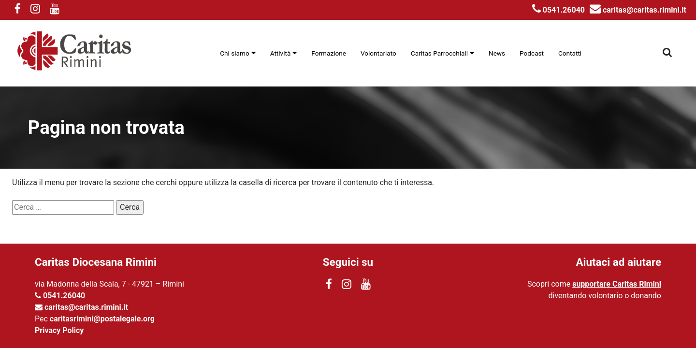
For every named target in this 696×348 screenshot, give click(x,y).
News (497, 53)
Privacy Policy (59, 330)
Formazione (328, 53)
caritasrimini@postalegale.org (102, 318)
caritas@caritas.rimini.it (638, 9)
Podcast (532, 53)
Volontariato (378, 53)
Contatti (569, 53)
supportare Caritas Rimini (616, 284)
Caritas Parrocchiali (439, 53)
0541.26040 (558, 9)
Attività (280, 53)
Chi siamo (234, 53)
